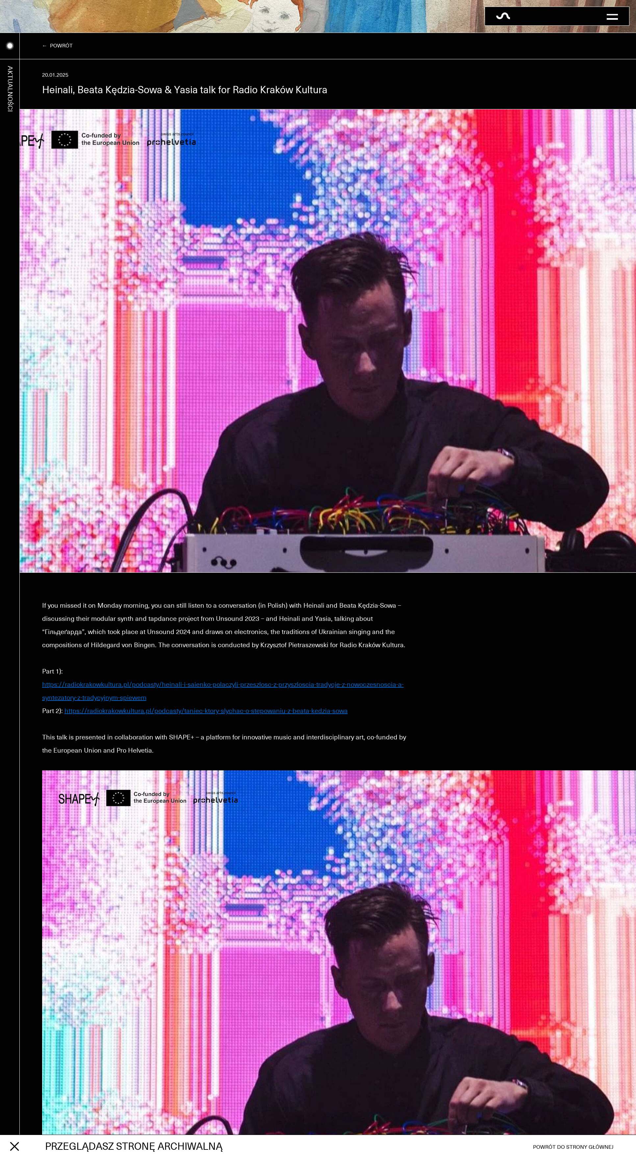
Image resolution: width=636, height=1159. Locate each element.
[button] (612, 16)
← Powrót (57, 45)
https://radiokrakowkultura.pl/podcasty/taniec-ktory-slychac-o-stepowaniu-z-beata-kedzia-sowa (206, 711)
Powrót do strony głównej (573, 1147)
